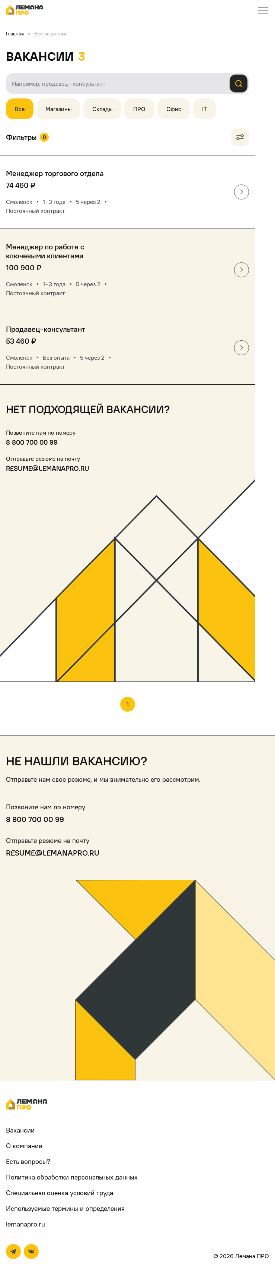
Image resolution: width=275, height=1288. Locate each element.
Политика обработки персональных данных (72, 1177)
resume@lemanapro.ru (47, 468)
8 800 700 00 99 (32, 442)
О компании (24, 1146)
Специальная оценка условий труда (59, 1193)
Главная (15, 33)
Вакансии (20, 1130)
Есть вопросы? (28, 1161)
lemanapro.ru (25, 1224)
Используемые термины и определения (65, 1208)
